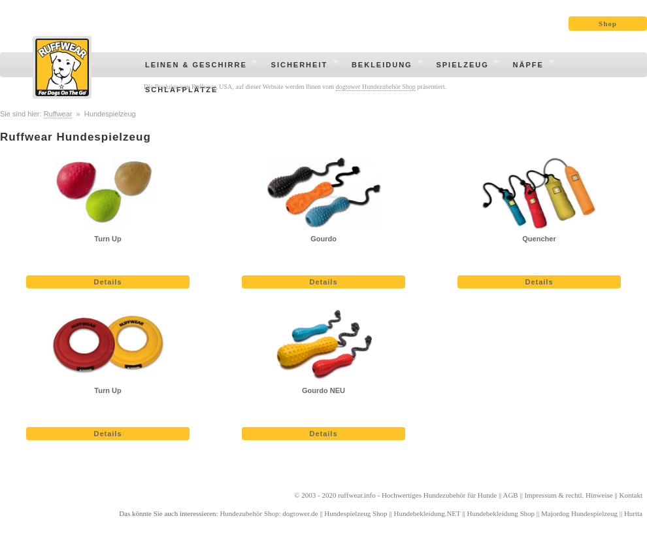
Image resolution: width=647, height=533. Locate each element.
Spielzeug (463, 66)
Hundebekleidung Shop (501, 513)
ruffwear (350, 495)
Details (107, 282)
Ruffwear (58, 114)
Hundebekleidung (418, 513)
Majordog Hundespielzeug (579, 513)
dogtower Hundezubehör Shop (376, 86)
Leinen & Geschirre (197, 66)
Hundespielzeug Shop (355, 513)
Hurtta (633, 513)
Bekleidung (383, 66)
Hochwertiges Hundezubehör (424, 495)
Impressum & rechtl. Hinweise (569, 495)
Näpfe (530, 66)
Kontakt (631, 495)
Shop (608, 23)
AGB (510, 495)
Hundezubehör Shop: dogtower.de (269, 513)
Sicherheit (301, 66)
